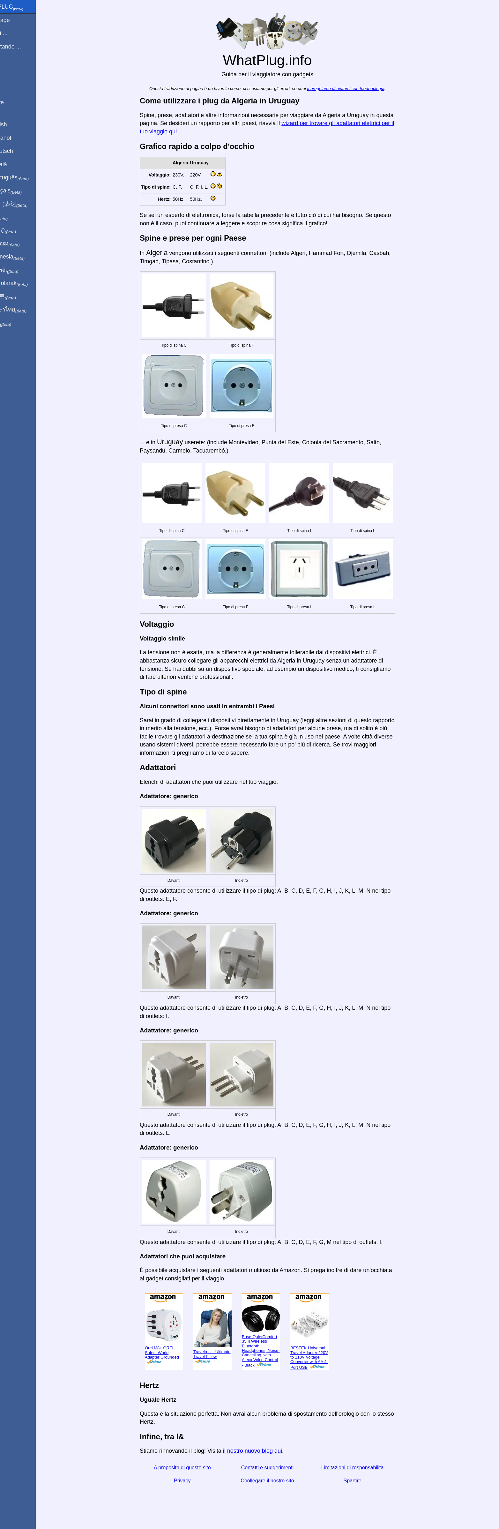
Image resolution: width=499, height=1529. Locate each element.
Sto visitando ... (23, 46)
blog (9, 70)
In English (16, 124)
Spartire (363, 1480)
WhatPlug (24, 7)
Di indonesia (25, 256)
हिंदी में (17, 217)
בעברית (18, 322)
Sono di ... (16, 33)
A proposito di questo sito (193, 1467)
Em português (27, 177)
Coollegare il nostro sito (278, 1480)
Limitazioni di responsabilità (363, 1467)
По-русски (22, 243)
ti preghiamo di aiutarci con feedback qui (356, 88)
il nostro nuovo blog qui (263, 1451)
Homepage (18, 20)
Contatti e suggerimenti (278, 1467)
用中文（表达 (26, 204)
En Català (16, 164)
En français (24, 190)
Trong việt (22, 270)
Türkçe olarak (27, 283)
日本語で (21, 230)
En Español (18, 138)
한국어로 (21, 296)
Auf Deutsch (19, 151)
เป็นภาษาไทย (26, 309)
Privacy (193, 1480)
